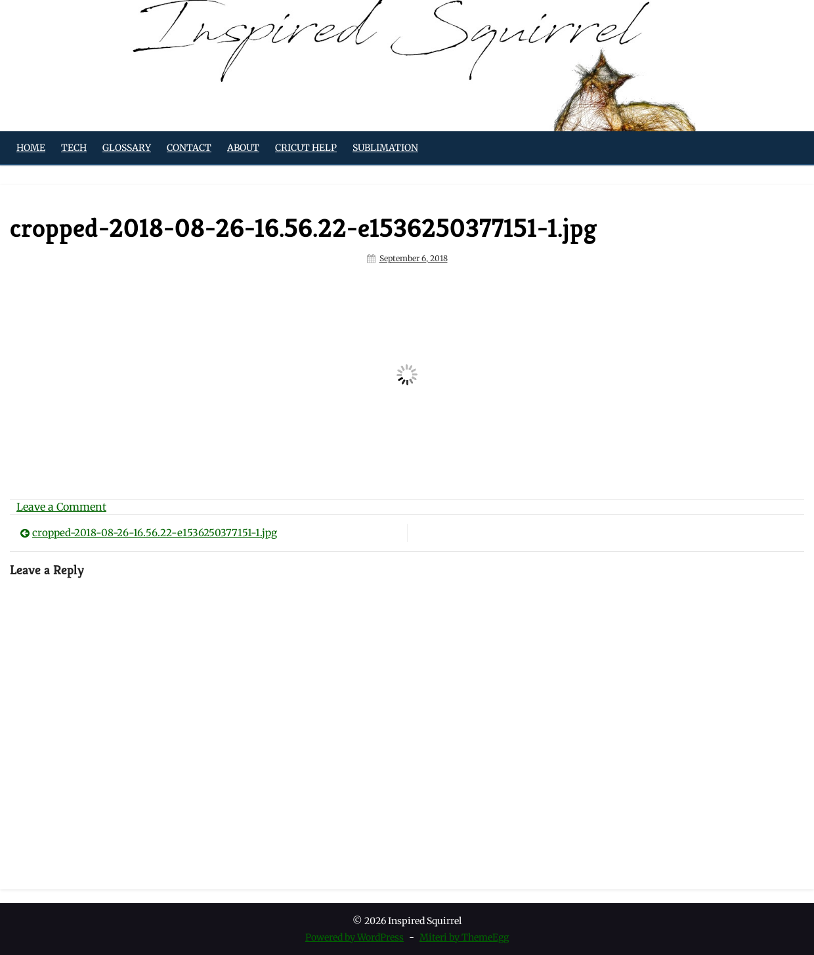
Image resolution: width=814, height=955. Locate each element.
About (243, 148)
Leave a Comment (61, 506)
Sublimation (385, 148)
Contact (189, 148)
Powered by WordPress (354, 937)
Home (30, 148)
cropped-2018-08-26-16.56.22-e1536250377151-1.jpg (154, 532)
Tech (74, 148)
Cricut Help (306, 148)
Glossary (126, 148)
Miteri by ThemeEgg (464, 937)
